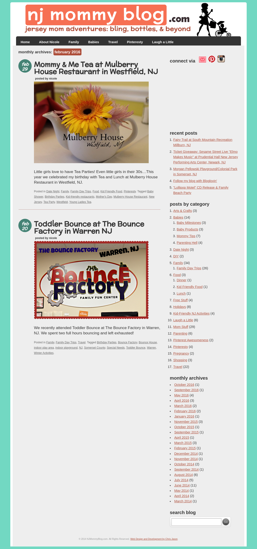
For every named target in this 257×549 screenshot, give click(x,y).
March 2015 (183, 443)
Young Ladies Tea (80, 202)
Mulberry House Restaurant (131, 196)
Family (74, 42)
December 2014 (186, 453)
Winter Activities (43, 353)
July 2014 (181, 480)
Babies (93, 42)
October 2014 (184, 464)
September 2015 (186, 432)
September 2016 (186, 390)
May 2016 (181, 395)
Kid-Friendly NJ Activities (191, 313)
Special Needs (116, 347)
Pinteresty (135, 42)
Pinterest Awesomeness (190, 340)
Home (25, 42)
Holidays (179, 307)
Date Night (52, 191)
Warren (151, 347)
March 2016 (183, 406)
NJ (81, 347)
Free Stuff (180, 300)
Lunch (181, 293)
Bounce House (148, 342)
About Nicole (49, 42)
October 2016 (184, 385)
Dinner (181, 280)
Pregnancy (181, 353)
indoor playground (66, 347)
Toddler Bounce (135, 347)
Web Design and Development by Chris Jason (154, 539)
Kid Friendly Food (111, 191)
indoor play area (44, 347)
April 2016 (181, 400)
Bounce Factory (127, 342)
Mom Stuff (180, 327)
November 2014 (186, 459)
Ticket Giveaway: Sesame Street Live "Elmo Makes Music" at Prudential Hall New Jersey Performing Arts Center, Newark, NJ (205, 157)
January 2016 (184, 416)
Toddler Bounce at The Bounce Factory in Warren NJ (89, 227)
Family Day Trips (80, 191)
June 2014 (182, 485)
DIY (176, 256)
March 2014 (183, 501)
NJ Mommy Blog (128, 19)
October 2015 (184, 427)
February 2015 (185, 448)
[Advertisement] (89, 367)
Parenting (180, 333)
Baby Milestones (189, 223)
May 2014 (181, 490)
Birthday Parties (54, 196)
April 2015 (181, 437)
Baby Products (187, 229)
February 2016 (185, 411)
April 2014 (181, 496)
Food (96, 191)
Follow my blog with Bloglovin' (195, 181)
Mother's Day (104, 196)
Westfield (62, 202)
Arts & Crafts (182, 211)
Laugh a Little (163, 42)
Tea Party (49, 202)
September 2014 (186, 469)
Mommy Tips (186, 236)
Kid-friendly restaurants (80, 196)
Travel (113, 42)
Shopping (180, 360)
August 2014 (183, 475)
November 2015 (186, 422)
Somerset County (94, 347)
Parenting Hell (187, 243)
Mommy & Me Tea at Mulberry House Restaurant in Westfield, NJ (96, 68)
